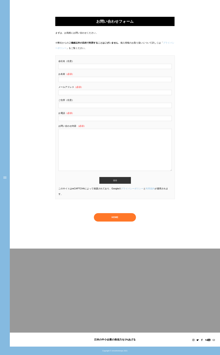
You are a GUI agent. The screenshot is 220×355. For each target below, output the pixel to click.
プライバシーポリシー (132, 188)
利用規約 (150, 188)
